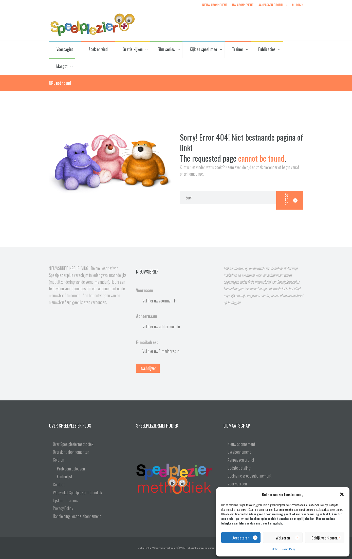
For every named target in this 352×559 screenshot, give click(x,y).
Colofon (274, 549)
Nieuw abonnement (215, 4)
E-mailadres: (176, 348)
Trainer (237, 49)
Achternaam (146, 316)
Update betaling (239, 468)
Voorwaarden (237, 484)
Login (299, 4)
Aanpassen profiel (271, 4)
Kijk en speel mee (203, 49)
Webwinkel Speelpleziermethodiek (77, 492)
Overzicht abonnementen (71, 452)
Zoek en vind (98, 49)
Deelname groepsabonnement (249, 476)
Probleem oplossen (71, 469)
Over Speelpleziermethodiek (73, 444)
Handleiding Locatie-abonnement (77, 516)
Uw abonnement (243, 4)
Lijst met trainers (65, 500)
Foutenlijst (64, 476)
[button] (341, 494)
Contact (59, 484)
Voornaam (144, 290)
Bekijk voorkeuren (324, 537)
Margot (62, 66)
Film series (166, 49)
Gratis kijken (133, 49)
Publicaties (266, 49)
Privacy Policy (288, 549)
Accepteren (240, 537)
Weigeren (283, 537)
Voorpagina (65, 49)
